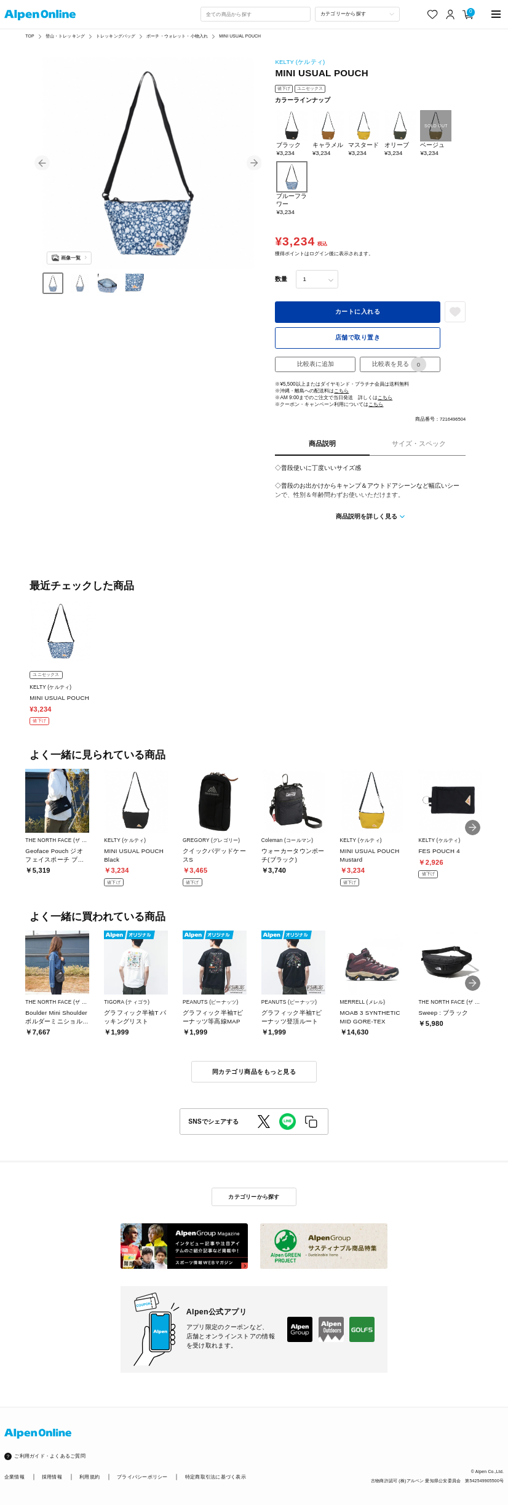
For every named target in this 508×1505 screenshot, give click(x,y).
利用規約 (89, 1477)
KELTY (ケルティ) (300, 61)
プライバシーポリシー (142, 1477)
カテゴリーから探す (253, 1197)
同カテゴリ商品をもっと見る (254, 1071)
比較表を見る (399, 364)
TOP (29, 36)
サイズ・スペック (419, 443)
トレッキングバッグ (115, 36)
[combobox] (255, 14)
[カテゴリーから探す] (357, 14)
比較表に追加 (315, 363)
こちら (341, 391)
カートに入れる (357, 311)
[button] (42, 162)
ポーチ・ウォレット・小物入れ (177, 36)
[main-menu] (496, 14)
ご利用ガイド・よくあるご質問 (49, 1456)
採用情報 (52, 1477)
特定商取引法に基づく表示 (215, 1477)
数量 (281, 279)
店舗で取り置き (357, 337)
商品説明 (322, 443)
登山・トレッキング (65, 36)
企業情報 (14, 1477)
